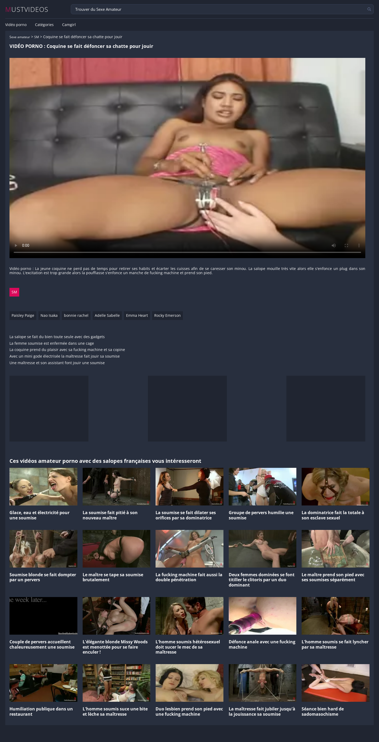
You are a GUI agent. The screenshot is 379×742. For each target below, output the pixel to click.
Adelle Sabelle (107, 315)
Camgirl (69, 25)
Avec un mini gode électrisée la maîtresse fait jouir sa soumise (64, 356)
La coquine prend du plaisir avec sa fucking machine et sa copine (67, 350)
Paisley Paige (23, 315)
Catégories (44, 25)
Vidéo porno (16, 25)
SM (36, 37)
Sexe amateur (19, 37)
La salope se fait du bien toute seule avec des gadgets (57, 337)
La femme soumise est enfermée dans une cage (51, 343)
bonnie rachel (76, 315)
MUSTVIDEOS (27, 9)
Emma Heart (137, 315)
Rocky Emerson (167, 315)
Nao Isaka (49, 315)
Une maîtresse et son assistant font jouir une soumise (57, 363)
